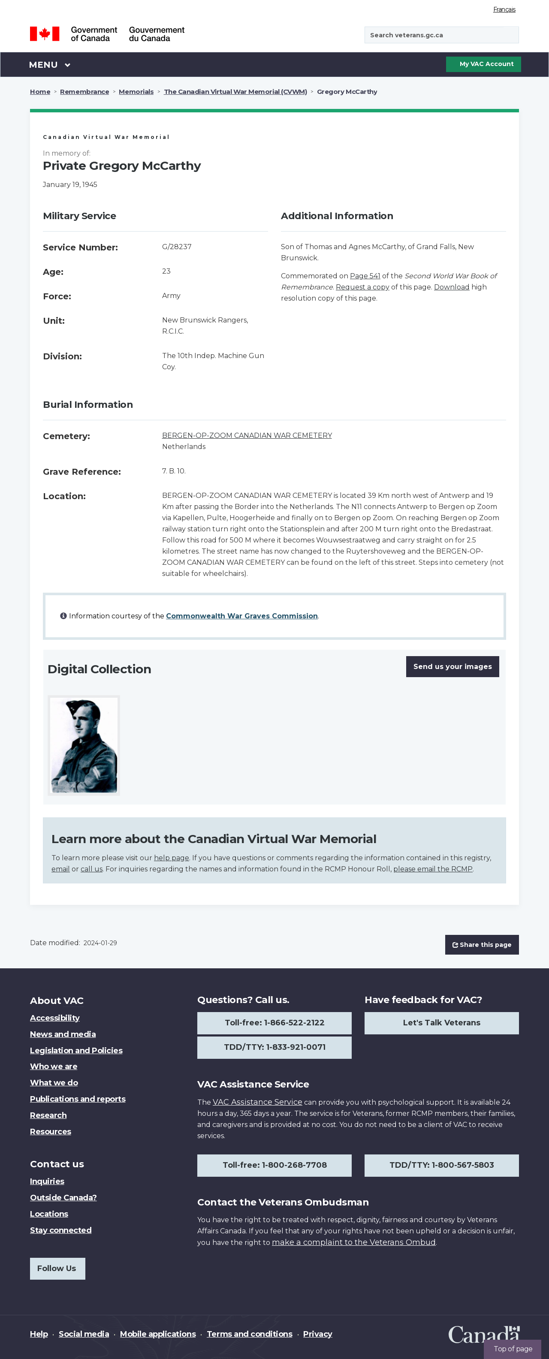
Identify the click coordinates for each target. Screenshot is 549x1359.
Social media (84, 1334)
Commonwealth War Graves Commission (242, 616)
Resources (50, 1131)
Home (40, 91)
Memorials (136, 91)
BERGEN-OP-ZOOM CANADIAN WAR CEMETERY (247, 435)
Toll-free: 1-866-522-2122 (275, 1023)
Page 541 (365, 276)
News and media (63, 1034)
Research (48, 1115)
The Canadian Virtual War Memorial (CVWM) (235, 91)
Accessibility (55, 1018)
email (60, 869)
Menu (50, 64)
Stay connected (60, 1230)
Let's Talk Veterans (441, 1023)
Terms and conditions (249, 1334)
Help (39, 1334)
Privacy (317, 1334)
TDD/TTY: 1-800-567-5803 (441, 1165)
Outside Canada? (63, 1197)
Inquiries (47, 1181)
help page (171, 858)
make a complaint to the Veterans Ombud (354, 1242)
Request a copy (362, 287)
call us (92, 869)
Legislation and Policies (76, 1050)
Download (452, 287)
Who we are (53, 1066)
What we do (54, 1083)
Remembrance (84, 91)
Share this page (482, 945)
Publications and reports (77, 1099)
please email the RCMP (433, 869)
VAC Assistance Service (257, 1102)
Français (504, 9)
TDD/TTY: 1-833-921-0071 (275, 1047)
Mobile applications (158, 1334)
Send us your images (452, 667)
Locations (49, 1214)
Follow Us (56, 1268)
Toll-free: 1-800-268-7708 (275, 1165)
